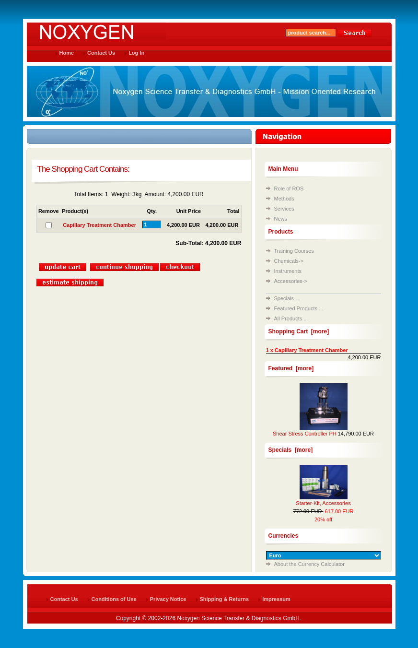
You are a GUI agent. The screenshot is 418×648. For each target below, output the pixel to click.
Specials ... (287, 298)
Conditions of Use (114, 599)
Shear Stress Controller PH (305, 433)
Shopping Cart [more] (298, 331)
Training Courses (294, 251)
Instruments (288, 271)
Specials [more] (290, 450)
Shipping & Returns (224, 599)
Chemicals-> (288, 261)
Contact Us (101, 53)
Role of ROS (289, 188)
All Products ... (291, 318)
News (281, 219)
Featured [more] (291, 368)
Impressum (276, 599)
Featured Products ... (299, 308)
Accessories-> (290, 281)
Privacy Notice (168, 599)
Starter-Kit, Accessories (323, 503)
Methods (284, 198)
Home (66, 53)
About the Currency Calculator (309, 564)
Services (284, 209)
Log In (136, 53)
